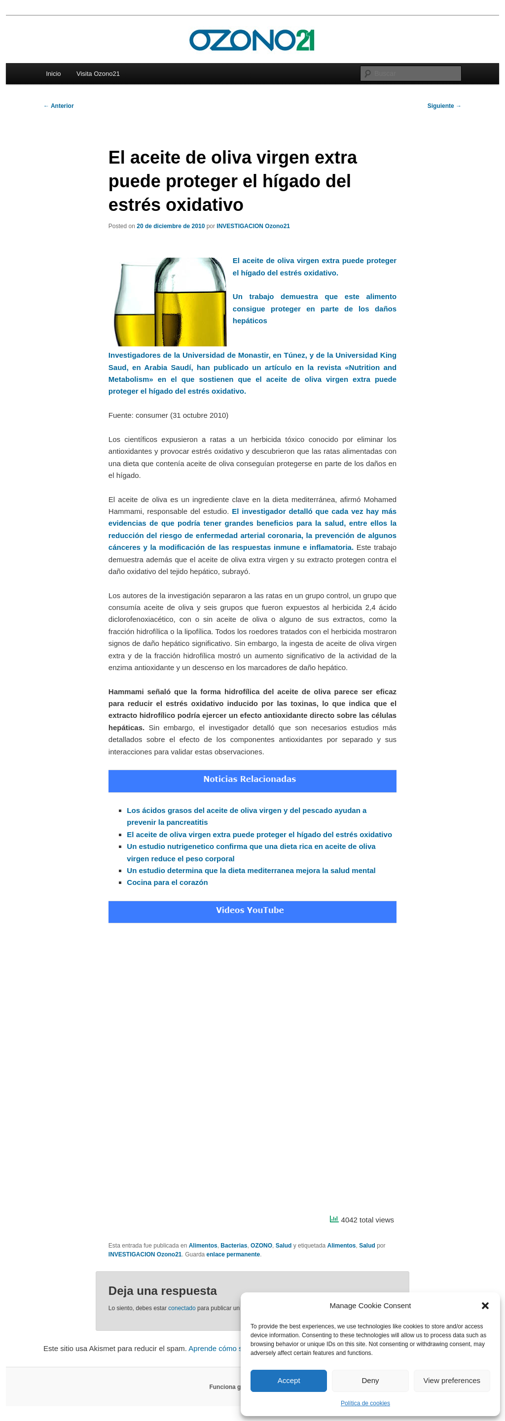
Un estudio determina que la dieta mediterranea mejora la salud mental (251, 870)
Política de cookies (365, 1403)
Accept (289, 1380)
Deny (370, 1380)
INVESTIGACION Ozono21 (253, 226)
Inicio (53, 73)
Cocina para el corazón (167, 882)
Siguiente (445, 105)
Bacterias (233, 1245)
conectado (181, 1308)
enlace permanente (233, 1254)
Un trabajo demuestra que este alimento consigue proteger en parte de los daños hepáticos (315, 308)
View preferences (452, 1380)
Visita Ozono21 (98, 73)
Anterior (58, 105)
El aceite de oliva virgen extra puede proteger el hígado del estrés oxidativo (259, 834)
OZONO (261, 1245)
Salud (284, 1245)
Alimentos (203, 1245)
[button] (485, 1306)
